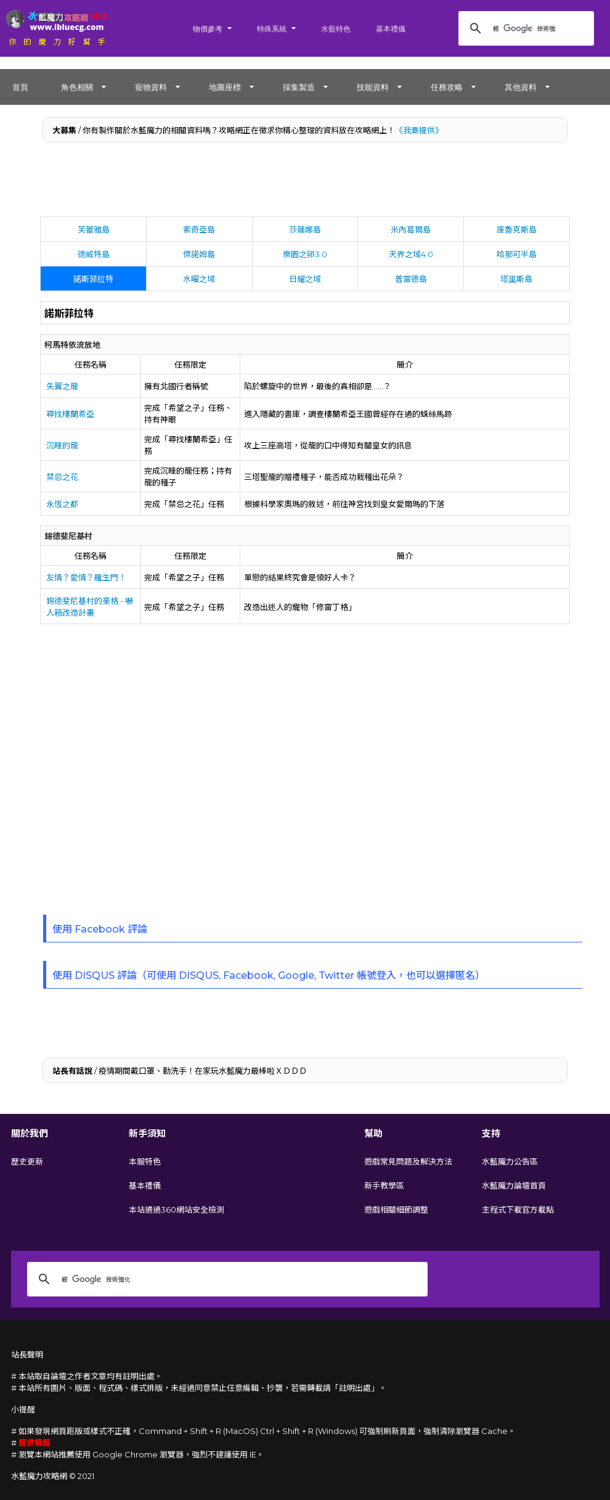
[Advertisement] (305, 182)
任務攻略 (447, 87)
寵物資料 (151, 87)
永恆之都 (62, 504)
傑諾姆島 (199, 254)
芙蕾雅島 (94, 229)
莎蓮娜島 (305, 229)
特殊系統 (272, 28)
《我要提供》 (419, 130)
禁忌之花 (62, 477)
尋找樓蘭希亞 (70, 414)
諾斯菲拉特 (93, 279)
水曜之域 (199, 279)
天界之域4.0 (411, 254)
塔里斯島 (516, 279)
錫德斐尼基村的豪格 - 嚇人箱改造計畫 (89, 606)
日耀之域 (305, 279)
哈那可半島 (517, 254)
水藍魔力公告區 (510, 1161)
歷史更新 (27, 1161)
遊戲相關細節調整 (396, 1209)
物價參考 (207, 28)
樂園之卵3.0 (305, 254)
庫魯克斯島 (517, 229)
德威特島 (94, 254)
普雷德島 (411, 279)
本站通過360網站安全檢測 (176, 1209)
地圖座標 (225, 87)
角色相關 (77, 87)
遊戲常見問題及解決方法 (408, 1161)
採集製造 (299, 87)
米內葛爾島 (411, 229)
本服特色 (145, 1161)
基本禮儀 (390, 28)
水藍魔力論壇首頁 (514, 1185)
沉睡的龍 (62, 445)
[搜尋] (524, 28)
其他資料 (521, 87)
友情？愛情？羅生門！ (86, 577)
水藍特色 (336, 28)
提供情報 (34, 1443)
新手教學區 (384, 1185)
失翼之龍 (62, 386)
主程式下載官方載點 (518, 1209)
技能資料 (373, 87)
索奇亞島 (199, 229)
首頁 (20, 87)
